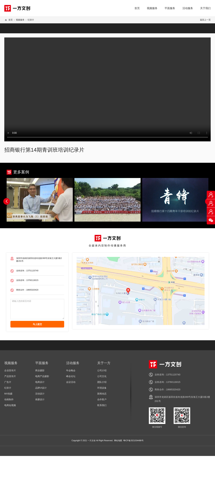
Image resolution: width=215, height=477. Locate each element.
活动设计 (39, 393)
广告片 (7, 382)
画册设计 (39, 399)
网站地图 (118, 440)
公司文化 (102, 376)
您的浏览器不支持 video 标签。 (107, 89)
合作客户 (102, 399)
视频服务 (152, 8)
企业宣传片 (10, 370)
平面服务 (170, 8)
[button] (6, 201)
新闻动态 (102, 393)
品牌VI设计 (41, 388)
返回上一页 (205, 20)
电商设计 (39, 382)
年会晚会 (70, 370)
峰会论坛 (70, 376)
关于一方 (103, 363)
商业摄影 (39, 370)
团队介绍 (102, 382)
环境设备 (102, 388)
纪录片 (31, 20)
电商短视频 (10, 405)
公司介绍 (102, 370)
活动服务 (187, 8)
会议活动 (70, 382)
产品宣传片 (10, 376)
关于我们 (205, 8)
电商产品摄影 (42, 376)
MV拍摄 (8, 393)
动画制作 (9, 399)
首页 (137, 8)
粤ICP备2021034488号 (133, 440)
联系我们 (102, 405)
